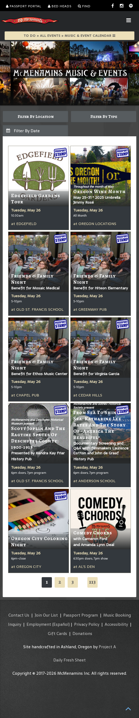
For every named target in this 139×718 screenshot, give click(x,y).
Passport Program (80, 615)
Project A (107, 646)
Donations (82, 633)
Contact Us (18, 615)
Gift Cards (57, 633)
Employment (39, 624)
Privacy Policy (86, 624)
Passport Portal (23, 6)
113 (92, 581)
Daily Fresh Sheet (69, 660)
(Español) (61, 624)
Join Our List (46, 615)
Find (84, 6)
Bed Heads (59, 6)
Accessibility (116, 624)
